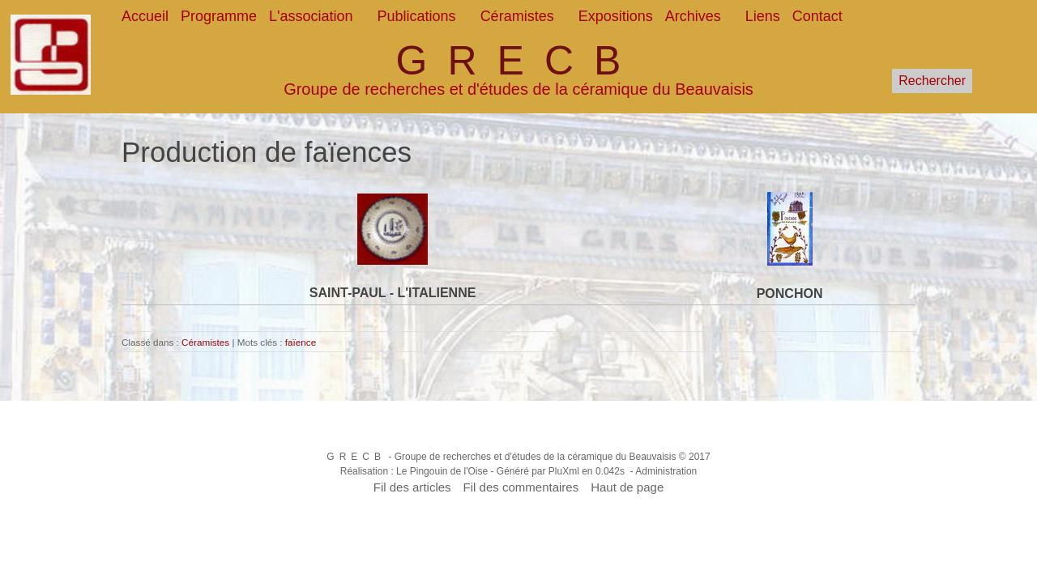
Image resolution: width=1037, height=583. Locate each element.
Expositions (615, 16)
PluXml (563, 471)
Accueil (145, 16)
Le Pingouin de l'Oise (442, 471)
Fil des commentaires (521, 487)
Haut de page (627, 487)
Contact (817, 16)
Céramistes (517, 16)
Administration (666, 471)
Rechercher (932, 80)
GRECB (519, 60)
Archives (693, 16)
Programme (219, 16)
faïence (300, 342)
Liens (762, 16)
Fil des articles (412, 487)
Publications (417, 16)
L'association (311, 16)
